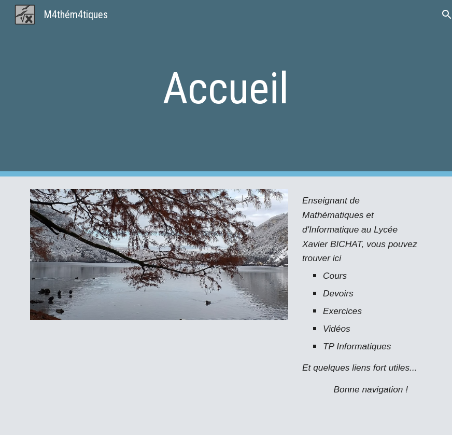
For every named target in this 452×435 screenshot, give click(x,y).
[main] (226, 88)
